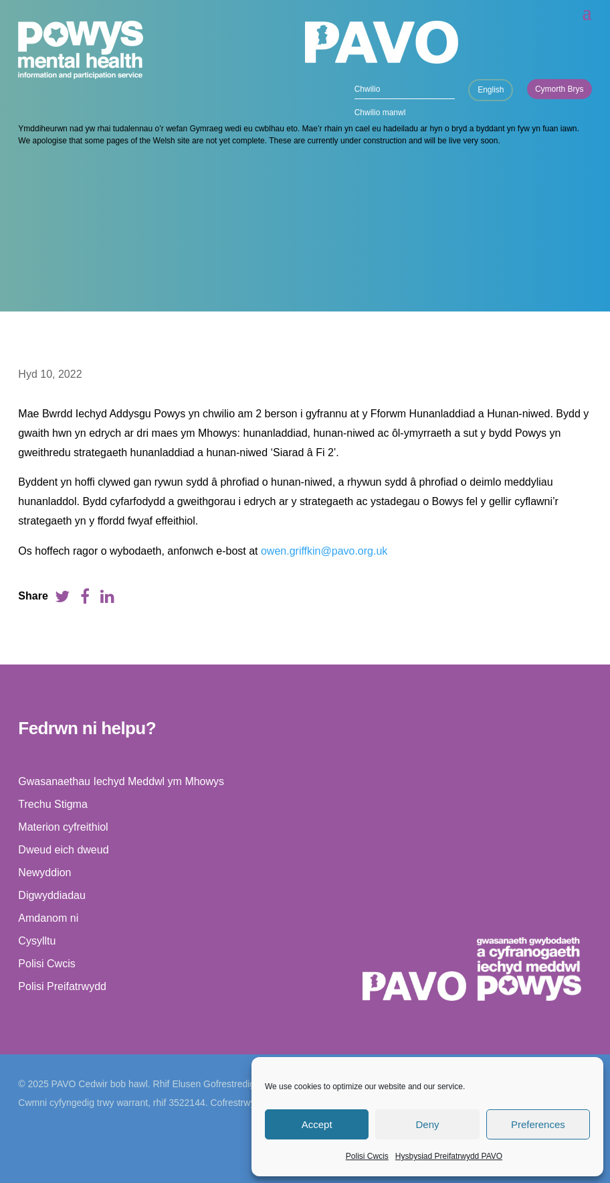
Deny (427, 1124)
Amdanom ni (48, 918)
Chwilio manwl (380, 112)
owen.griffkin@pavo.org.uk (324, 551)
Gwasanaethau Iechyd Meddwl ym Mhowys (121, 781)
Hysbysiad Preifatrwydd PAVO (448, 1156)
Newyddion (44, 872)
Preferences (538, 1124)
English (491, 89)
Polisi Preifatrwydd (62, 986)
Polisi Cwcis (367, 1156)
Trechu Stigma (52, 804)
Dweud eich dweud (63, 849)
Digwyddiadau (52, 895)
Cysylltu (37, 941)
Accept (317, 1124)
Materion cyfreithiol (63, 827)
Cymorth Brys (559, 89)
